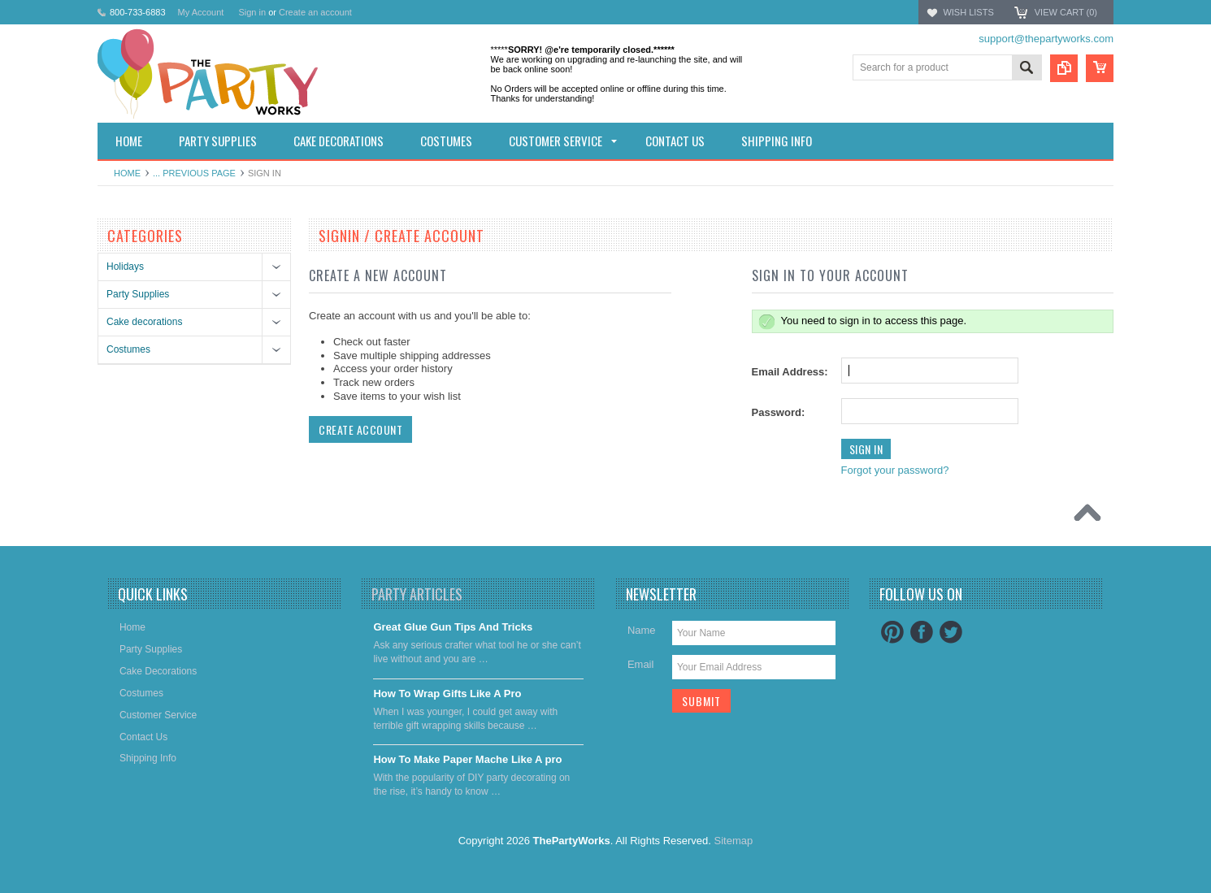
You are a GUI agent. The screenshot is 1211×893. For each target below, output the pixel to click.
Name (641, 630)
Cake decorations (144, 321)
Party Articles (416, 594)
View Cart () (1066, 12)
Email (640, 664)
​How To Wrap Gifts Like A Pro (447, 693)
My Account (201, 12)
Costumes (128, 349)
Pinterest (892, 632)
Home (127, 173)
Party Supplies (137, 294)
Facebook (921, 632)
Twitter (951, 632)
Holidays (125, 266)
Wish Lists (968, 12)
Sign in (252, 12)
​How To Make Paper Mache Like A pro (467, 759)
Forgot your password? (895, 470)
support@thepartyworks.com (1046, 39)
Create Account (360, 429)
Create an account (315, 12)
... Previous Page (194, 173)
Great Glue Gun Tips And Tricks (452, 627)
